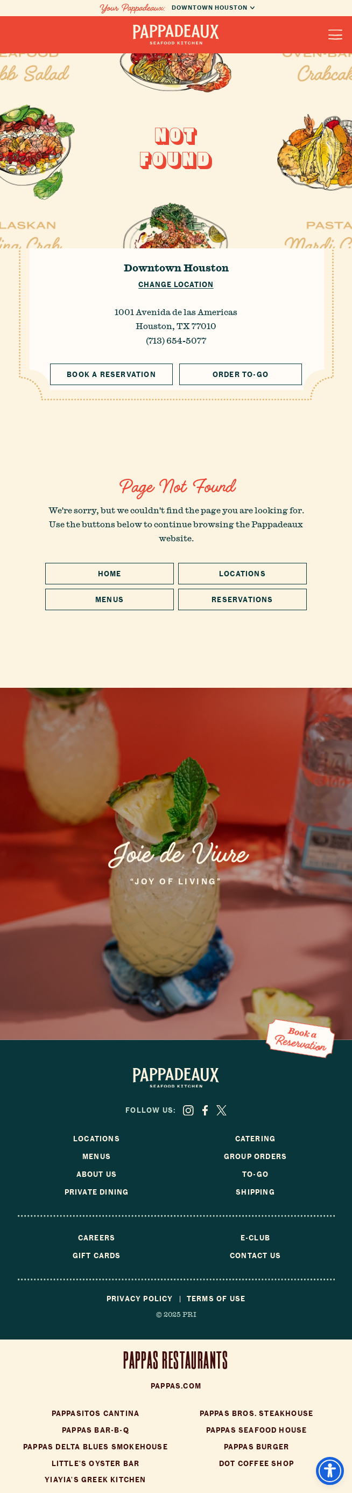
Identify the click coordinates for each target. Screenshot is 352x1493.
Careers (96, 1238)
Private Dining (97, 1192)
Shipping (255, 1192)
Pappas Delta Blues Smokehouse (95, 1447)
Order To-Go (241, 375)
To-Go (255, 1174)
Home (110, 574)
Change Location (176, 285)
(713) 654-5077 (176, 340)
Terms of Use (216, 1299)
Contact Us (255, 1256)
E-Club (255, 1238)
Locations (242, 574)
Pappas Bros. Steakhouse (257, 1414)
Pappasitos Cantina (96, 1414)
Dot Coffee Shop (256, 1464)
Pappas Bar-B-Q (95, 1430)
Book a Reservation (111, 375)
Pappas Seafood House (256, 1430)
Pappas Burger (257, 1447)
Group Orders (255, 1157)
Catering (255, 1139)
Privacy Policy (140, 1299)
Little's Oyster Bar (96, 1464)
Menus (109, 600)
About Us (96, 1174)
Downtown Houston (176, 268)
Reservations (242, 600)
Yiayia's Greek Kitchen (95, 1480)
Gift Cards (97, 1256)
